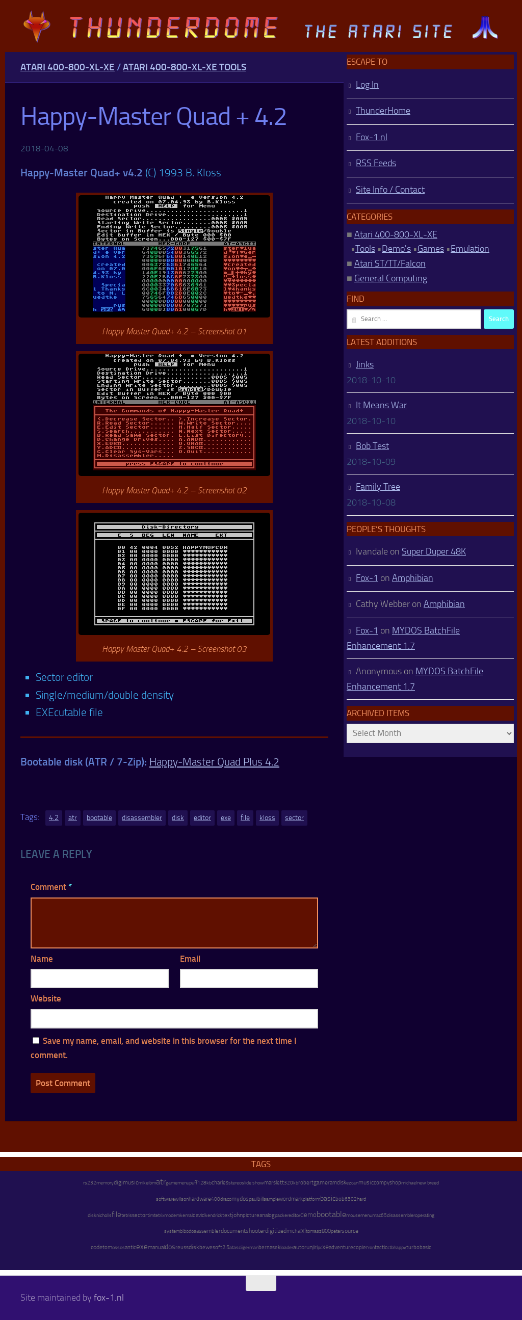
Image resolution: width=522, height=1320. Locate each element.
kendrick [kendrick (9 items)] (213, 1215)
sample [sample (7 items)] (271, 1199)
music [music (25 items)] (366, 1182)
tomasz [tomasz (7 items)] (314, 1231)
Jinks (365, 364)
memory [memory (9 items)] (105, 1182)
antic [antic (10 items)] (130, 1247)
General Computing (390, 278)
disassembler (142, 817)
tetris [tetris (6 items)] (126, 1215)
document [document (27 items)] (233, 1230)
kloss (267, 817)
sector (294, 817)
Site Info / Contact (390, 189)
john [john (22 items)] (237, 1215)
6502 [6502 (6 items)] (351, 1199)
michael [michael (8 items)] (409, 1182)
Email (190, 959)
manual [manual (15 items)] (156, 1247)
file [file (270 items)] (116, 1214)
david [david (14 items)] (199, 1215)
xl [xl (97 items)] (303, 1230)
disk (178, 817)
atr (72, 817)
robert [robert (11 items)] (306, 1182)
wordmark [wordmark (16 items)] (291, 1199)
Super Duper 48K (434, 551)
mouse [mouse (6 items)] (353, 1215)
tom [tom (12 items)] (107, 1247)
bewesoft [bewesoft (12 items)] (210, 1247)
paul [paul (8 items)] (253, 1199)
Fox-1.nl (371, 137)
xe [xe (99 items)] (325, 1247)
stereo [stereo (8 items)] (235, 1182)
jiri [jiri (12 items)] (315, 1247)
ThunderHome (383, 110)
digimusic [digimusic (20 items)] (126, 1182)
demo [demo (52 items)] (308, 1215)
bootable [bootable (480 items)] (331, 1214)
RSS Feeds (376, 163)
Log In (367, 84)
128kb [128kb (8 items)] (204, 1182)
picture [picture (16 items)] (251, 1215)
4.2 (54, 817)
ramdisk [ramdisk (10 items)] (337, 1182)
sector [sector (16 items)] (139, 1215)
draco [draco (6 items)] (225, 1199)
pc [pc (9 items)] (320, 1247)
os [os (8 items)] (122, 1247)
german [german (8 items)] (250, 1247)
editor (202, 817)
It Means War (381, 405)
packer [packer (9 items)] (282, 1215)
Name (42, 959)
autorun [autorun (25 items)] (302, 1247)
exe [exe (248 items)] (142, 1246)
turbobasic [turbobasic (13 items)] (418, 1247)
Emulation (470, 248)
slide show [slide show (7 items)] (253, 1183)
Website (46, 998)
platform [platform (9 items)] (311, 1199)
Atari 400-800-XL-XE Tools (184, 67)
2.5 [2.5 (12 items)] (225, 1247)
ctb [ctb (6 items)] (390, 1248)
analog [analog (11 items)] (267, 1215)
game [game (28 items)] (321, 1182)
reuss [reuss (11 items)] (182, 1247)
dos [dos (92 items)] (170, 1247)
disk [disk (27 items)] (194, 1247)
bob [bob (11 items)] (340, 1199)
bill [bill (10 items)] (260, 1199)
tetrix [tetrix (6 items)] (159, 1215)
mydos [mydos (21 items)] (240, 1198)
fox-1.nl (109, 1297)
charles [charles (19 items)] (220, 1182)
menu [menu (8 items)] (366, 1215)
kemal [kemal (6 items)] (186, 1215)
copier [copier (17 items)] (360, 1247)
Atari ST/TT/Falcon (390, 263)
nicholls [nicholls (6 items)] (104, 1215)
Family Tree (378, 486)
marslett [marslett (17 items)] (274, 1182)
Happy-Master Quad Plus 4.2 (214, 761)
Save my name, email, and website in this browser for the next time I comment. (164, 1048)
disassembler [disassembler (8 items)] (401, 1215)
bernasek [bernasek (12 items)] (269, 1247)
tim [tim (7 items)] (150, 1215)
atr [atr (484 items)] (161, 1181)
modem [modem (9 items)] (172, 1215)
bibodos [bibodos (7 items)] (188, 1231)
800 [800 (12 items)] (326, 1231)
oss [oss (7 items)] (116, 1248)
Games (430, 248)
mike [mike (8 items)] (143, 1182)
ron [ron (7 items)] (371, 1248)
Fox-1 (367, 578)
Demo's (396, 248)
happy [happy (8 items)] (400, 1247)
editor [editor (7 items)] (294, 1215)
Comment (51, 887)
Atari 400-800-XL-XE (67, 67)
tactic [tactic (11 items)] (381, 1247)
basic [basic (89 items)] (327, 1198)
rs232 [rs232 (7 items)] (89, 1183)
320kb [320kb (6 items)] (291, 1183)
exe (226, 817)
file (245, 817)
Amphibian (412, 578)
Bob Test (372, 446)
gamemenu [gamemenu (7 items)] (177, 1183)
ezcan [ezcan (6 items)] (352, 1183)
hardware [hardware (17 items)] (200, 1198)
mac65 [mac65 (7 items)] (379, 1215)
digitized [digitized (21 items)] (275, 1230)
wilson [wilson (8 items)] (182, 1199)
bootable (99, 817)
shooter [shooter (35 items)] (255, 1230)
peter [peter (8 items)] (336, 1231)
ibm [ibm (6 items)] (152, 1183)
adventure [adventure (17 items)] (341, 1247)
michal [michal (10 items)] (293, 1231)
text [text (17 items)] (227, 1215)
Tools (365, 248)
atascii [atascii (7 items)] (236, 1248)
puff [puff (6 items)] (193, 1183)
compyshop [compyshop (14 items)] (387, 1182)
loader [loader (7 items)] (286, 1248)
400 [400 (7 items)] (215, 1199)
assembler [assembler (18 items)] (208, 1230)
